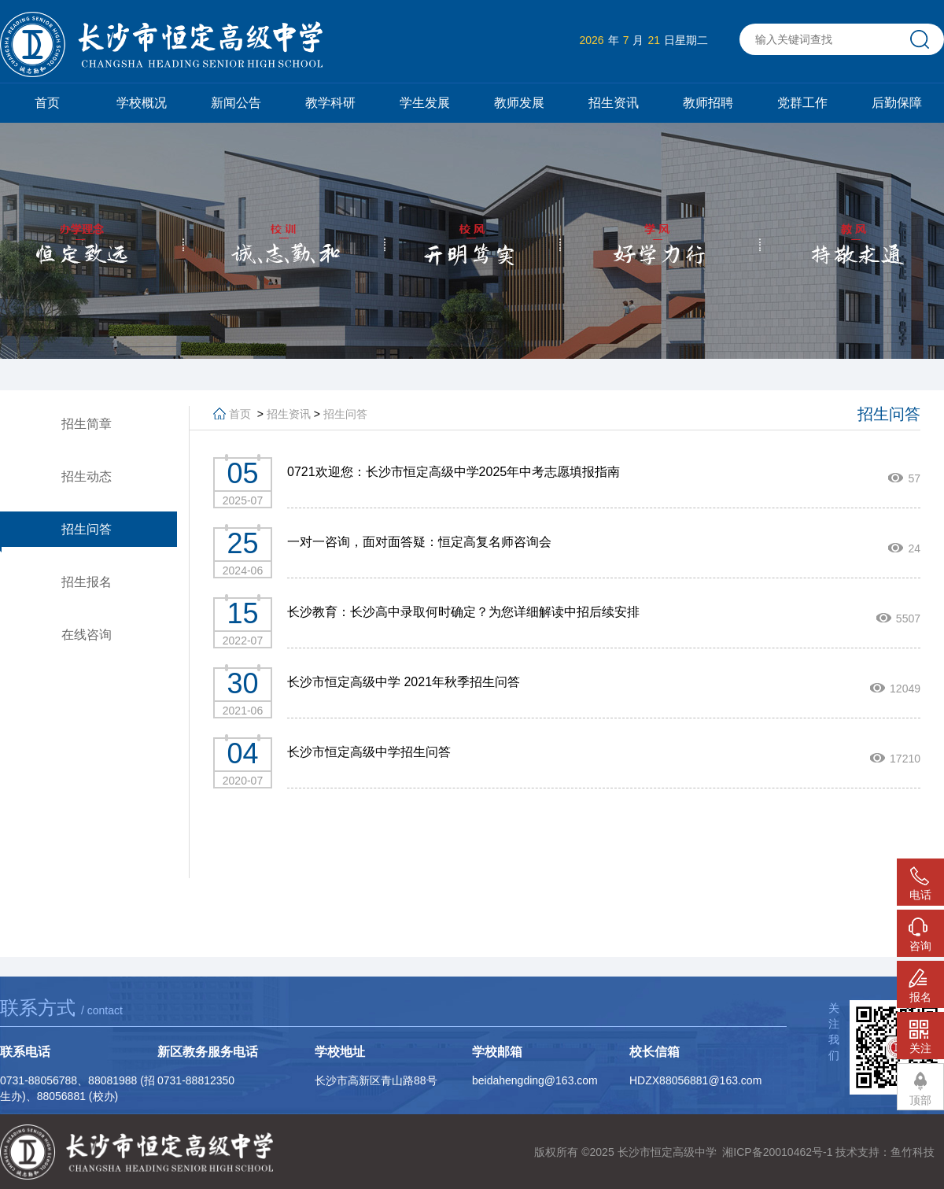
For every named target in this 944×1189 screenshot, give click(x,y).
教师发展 (519, 102)
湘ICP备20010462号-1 (777, 1152)
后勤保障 (897, 102)
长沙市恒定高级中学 (667, 1152)
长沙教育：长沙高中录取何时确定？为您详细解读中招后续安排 (463, 612)
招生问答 (345, 414)
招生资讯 (613, 102)
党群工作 (802, 102)
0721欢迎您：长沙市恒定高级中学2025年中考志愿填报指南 (453, 471)
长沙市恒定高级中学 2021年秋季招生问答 (403, 682)
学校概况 (141, 102)
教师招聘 (708, 102)
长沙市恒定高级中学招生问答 (369, 752)
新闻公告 (236, 102)
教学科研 (330, 102)
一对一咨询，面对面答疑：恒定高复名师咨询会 (419, 541)
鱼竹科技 (913, 1152)
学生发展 (425, 102)
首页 (47, 102)
